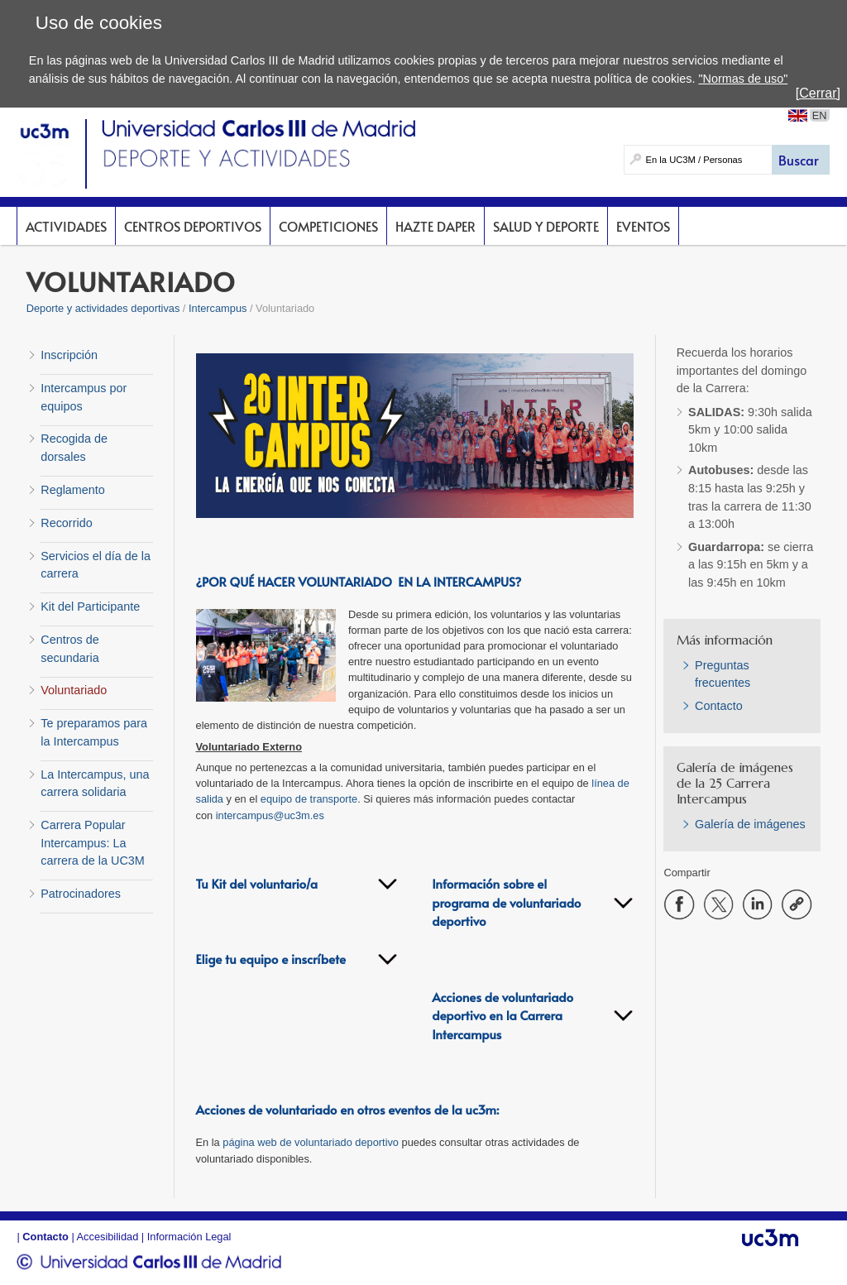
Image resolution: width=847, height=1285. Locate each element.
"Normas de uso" (742, 78)
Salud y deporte (546, 226)
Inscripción (69, 355)
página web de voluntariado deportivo (311, 1142)
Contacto (719, 705)
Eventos (643, 226)
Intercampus (217, 308)
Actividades (66, 226)
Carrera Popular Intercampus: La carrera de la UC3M (93, 842)
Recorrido (66, 523)
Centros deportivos (192, 226)
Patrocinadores (81, 893)
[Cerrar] (818, 93)
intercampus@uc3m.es (270, 815)
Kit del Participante (90, 606)
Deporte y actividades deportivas (103, 308)
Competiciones (328, 226)
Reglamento (73, 489)
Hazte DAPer (435, 226)
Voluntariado (74, 690)
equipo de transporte (309, 799)
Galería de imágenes (750, 824)
